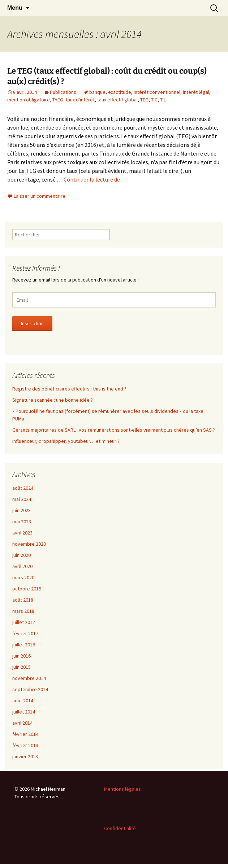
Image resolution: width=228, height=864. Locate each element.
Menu (14, 8)
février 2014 (25, 734)
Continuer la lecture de (95, 179)
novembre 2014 (29, 678)
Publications (63, 92)
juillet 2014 (23, 711)
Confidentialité (120, 828)
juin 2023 (21, 510)
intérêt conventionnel (157, 92)
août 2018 (22, 600)
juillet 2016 (23, 644)
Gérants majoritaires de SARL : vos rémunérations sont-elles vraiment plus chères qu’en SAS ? (113, 430)
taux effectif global (117, 99)
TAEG (57, 99)
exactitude (119, 92)
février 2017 (25, 633)
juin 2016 (21, 656)
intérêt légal (196, 92)
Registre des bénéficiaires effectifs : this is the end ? (69, 388)
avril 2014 (22, 723)
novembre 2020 (29, 544)
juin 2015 (21, 667)
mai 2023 (21, 521)
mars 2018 (23, 611)
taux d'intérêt (80, 99)
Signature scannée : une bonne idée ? (52, 400)
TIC (154, 99)
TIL (163, 99)
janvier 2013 (25, 756)
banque (97, 92)
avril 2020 (22, 566)
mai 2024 (21, 499)
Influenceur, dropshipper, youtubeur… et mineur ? (66, 441)
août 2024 (22, 488)
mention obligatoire (28, 99)
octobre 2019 (26, 588)
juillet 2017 (23, 622)
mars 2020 (23, 577)
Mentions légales (122, 789)
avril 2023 (22, 532)
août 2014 (22, 700)
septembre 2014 (30, 689)
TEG (144, 99)
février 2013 (25, 745)
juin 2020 (21, 555)
